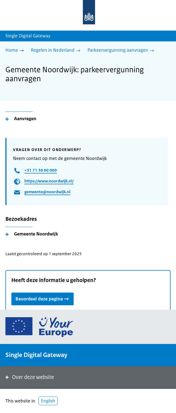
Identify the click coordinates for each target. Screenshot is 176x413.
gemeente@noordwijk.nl (47, 191)
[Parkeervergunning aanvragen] (122, 50)
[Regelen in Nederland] (57, 50)
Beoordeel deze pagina (42, 299)
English (48, 401)
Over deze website (29, 377)
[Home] (16, 50)
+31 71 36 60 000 (40, 170)
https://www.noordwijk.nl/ (49, 180)
